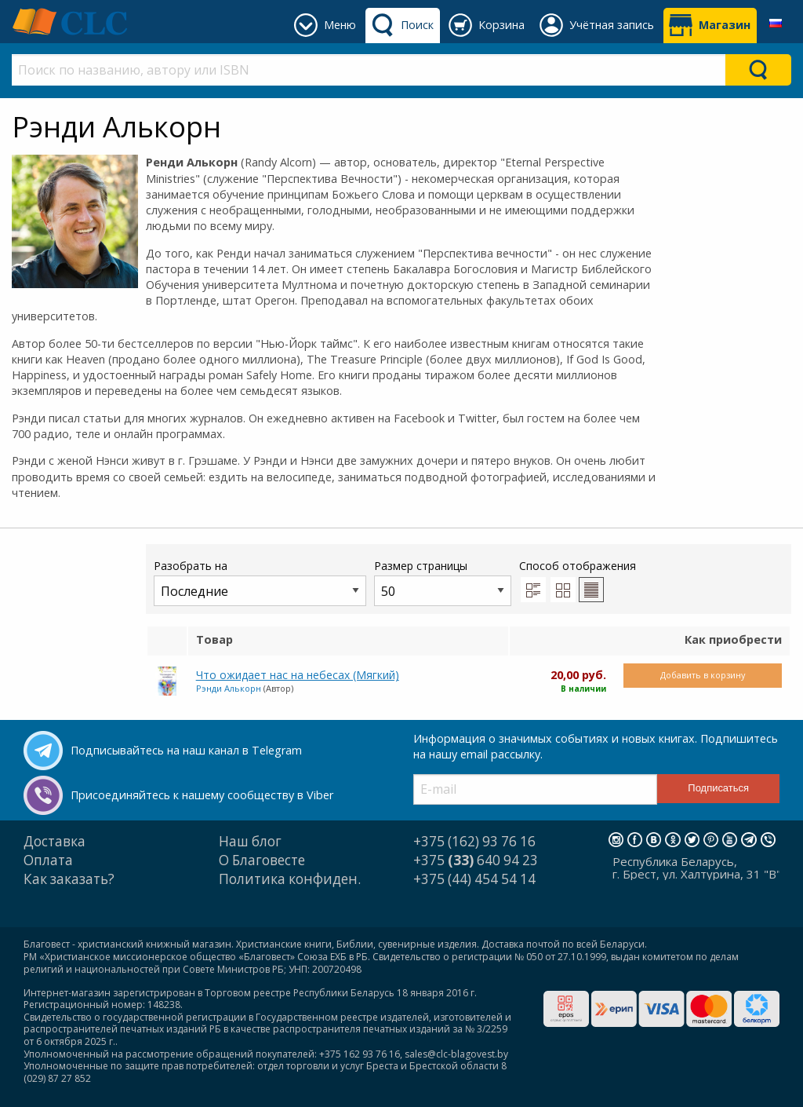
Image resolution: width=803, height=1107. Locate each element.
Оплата (48, 860)
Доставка (54, 841)
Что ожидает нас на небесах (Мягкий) (297, 674)
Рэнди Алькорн (228, 688)
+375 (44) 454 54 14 (474, 879)
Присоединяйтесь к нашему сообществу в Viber (202, 794)
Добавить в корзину (702, 675)
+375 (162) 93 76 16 (474, 841)
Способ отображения (577, 580)
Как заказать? (69, 879)
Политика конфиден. (290, 879)
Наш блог (250, 841)
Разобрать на (260, 582)
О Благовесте (262, 860)
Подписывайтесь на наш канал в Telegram (186, 750)
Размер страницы (442, 582)
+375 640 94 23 (475, 860)
